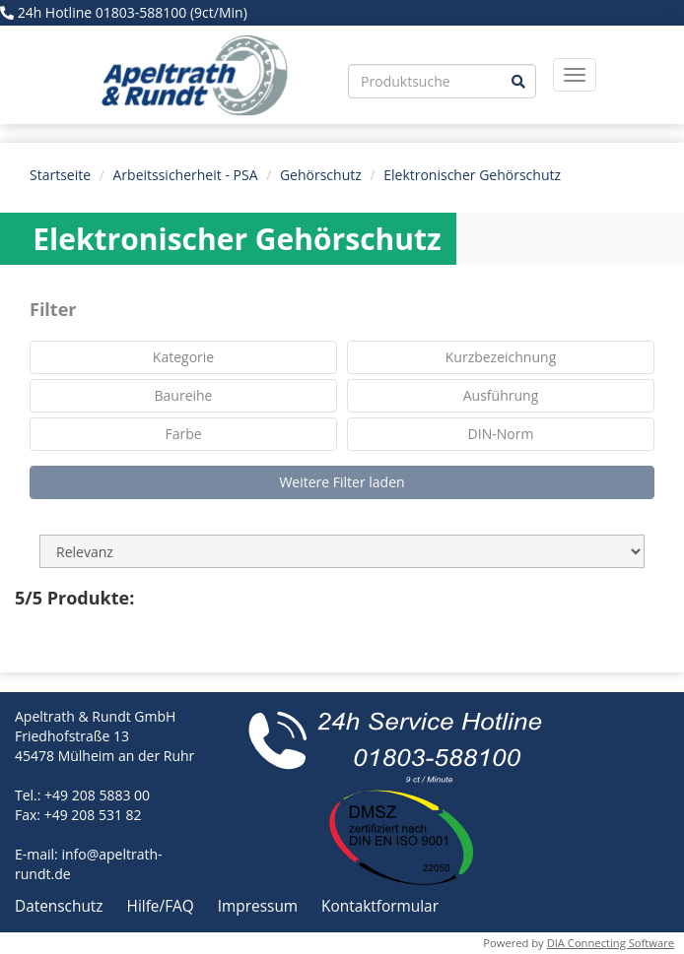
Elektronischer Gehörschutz (472, 174)
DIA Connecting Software (610, 942)
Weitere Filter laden (341, 482)
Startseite (60, 174)
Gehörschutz (321, 174)
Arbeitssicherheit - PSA (185, 174)
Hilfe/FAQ (162, 906)
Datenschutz (61, 906)
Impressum (260, 906)
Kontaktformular (380, 906)
